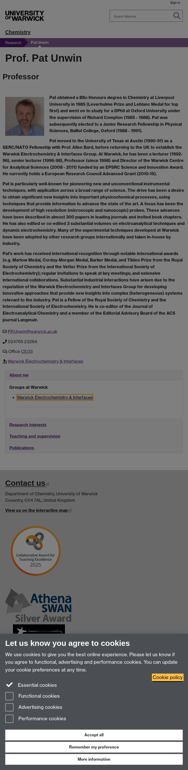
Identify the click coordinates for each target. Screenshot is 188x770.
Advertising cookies (33, 707)
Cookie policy (168, 677)
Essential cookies (31, 684)
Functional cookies (32, 696)
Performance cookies (35, 719)
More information (94, 759)
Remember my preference (94, 747)
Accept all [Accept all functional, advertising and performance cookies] (94, 734)
